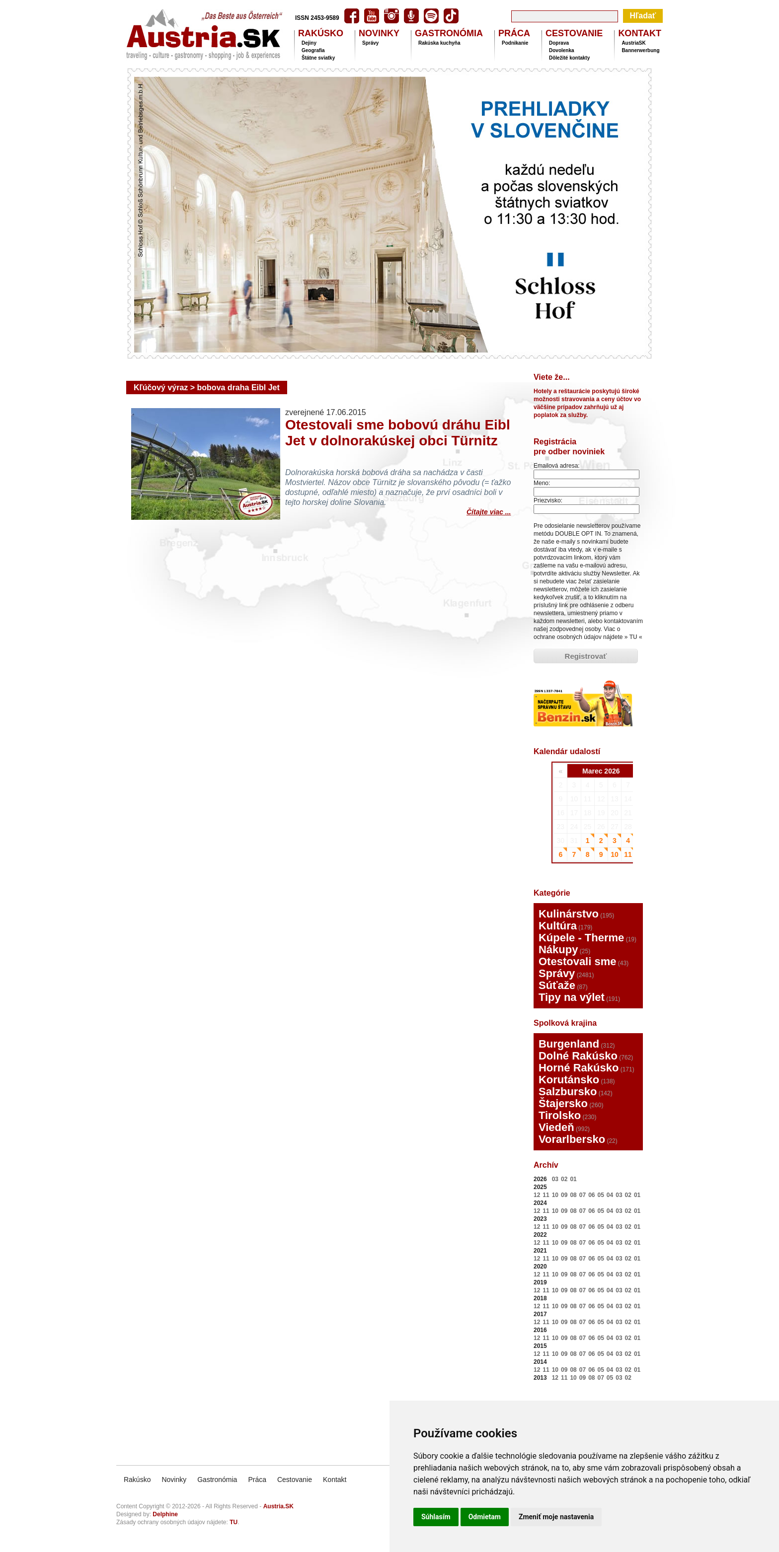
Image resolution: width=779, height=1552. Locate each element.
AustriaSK (633, 43)
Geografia (313, 50)
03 (555, 1179)
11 (546, 1195)
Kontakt (334, 1479)
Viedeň (556, 1127)
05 (600, 1195)
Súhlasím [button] (436, 1517)
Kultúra (558, 925)
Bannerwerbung (640, 50)
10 (555, 1195)
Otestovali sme (578, 961)
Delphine (165, 1514)
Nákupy (558, 949)
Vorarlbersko (572, 1139)
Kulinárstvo (569, 914)
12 (537, 1195)
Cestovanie (294, 1479)
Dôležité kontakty (569, 58)
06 (591, 1195)
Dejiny (309, 43)
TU (633, 637)
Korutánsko (569, 1079)
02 (564, 1179)
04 (610, 1195)
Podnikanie (515, 43)
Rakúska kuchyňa (439, 43)
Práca (257, 1479)
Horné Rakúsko (579, 1067)
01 (573, 1179)
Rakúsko (137, 1479)
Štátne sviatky (318, 58)
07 (582, 1195)
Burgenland (569, 1044)
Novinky (173, 1479)
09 (564, 1195)
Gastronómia (217, 1479)
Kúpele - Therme (581, 937)
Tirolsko (560, 1115)
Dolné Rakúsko (578, 1056)
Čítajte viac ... (489, 510)
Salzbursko (568, 1091)
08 (573, 1195)
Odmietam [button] (484, 1517)
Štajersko (563, 1103)
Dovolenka (561, 50)
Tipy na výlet (572, 997)
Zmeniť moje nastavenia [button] (556, 1517)
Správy (370, 43)
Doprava (559, 43)
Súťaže (557, 985)
